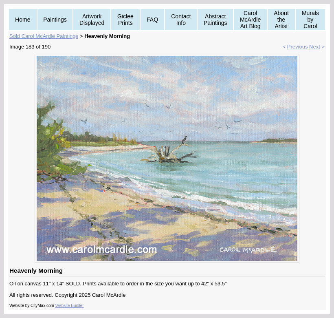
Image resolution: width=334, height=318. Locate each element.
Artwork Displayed (91, 19)
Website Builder (69, 305)
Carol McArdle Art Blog (250, 19)
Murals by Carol (310, 19)
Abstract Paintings (215, 19)
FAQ (152, 19)
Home (22, 19)
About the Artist (281, 19)
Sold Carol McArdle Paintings (43, 36)
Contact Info (181, 19)
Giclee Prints (125, 19)
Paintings (55, 19)
